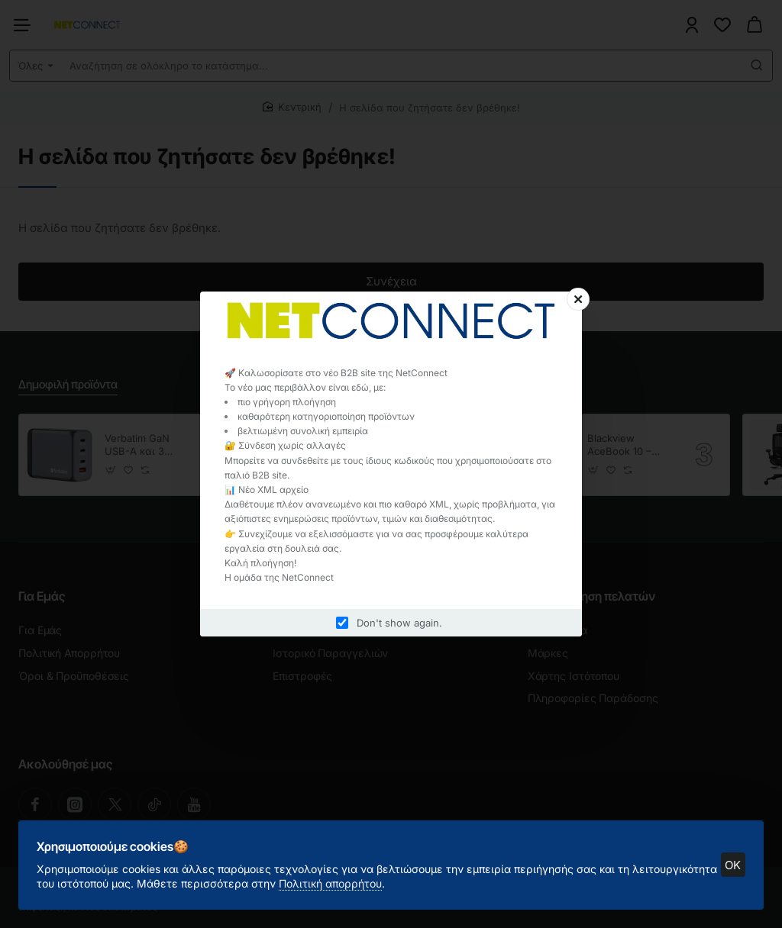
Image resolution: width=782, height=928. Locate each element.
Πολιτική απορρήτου (424, 877)
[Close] (578, 299)
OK (727, 859)
